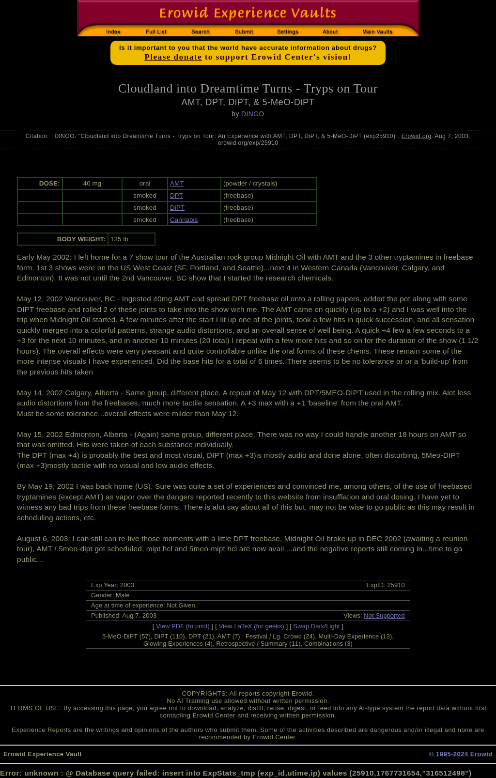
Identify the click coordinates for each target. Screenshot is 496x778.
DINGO (252, 114)
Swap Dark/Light (317, 626)
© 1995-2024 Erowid (461, 754)
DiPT (177, 207)
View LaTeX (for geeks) (251, 626)
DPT (176, 195)
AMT (177, 183)
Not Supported (384, 615)
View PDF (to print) (183, 626)
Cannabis (184, 219)
